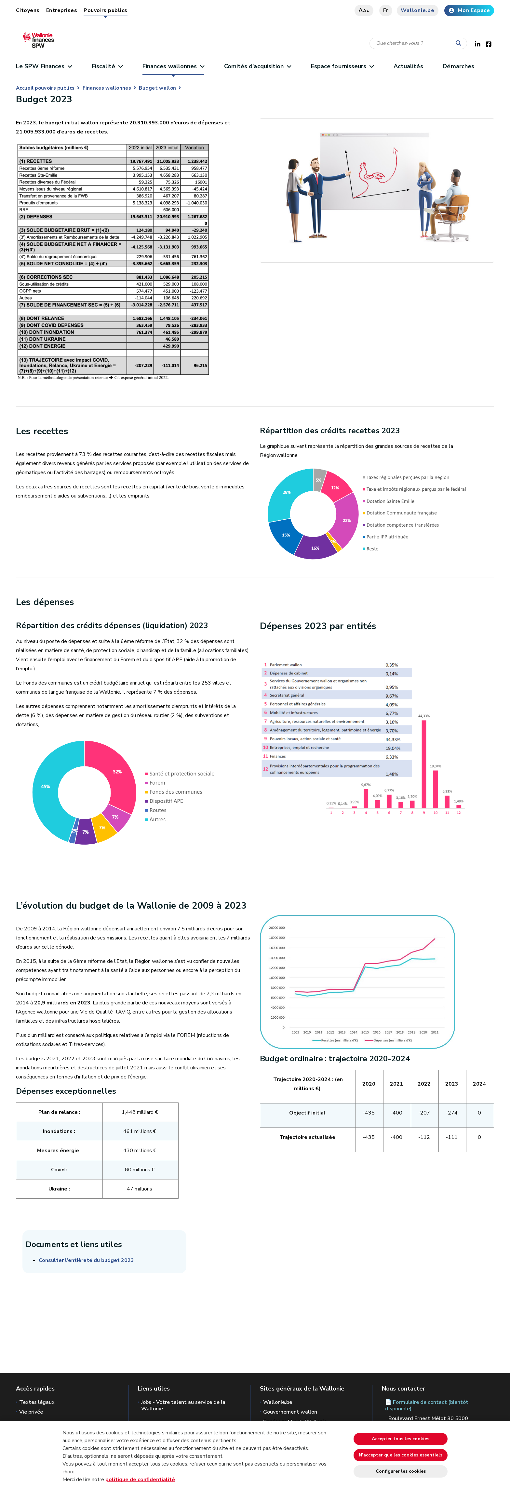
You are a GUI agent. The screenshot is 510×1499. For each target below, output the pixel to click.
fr (386, 10)
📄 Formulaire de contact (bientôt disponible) (426, 1405)
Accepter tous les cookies (400, 1439)
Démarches (458, 66)
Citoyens (28, 10)
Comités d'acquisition (257, 66)
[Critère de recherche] (418, 43)
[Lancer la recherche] (460, 43)
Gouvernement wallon (290, 1412)
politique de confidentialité (140, 1479)
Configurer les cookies (401, 1471)
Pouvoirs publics (106, 10)
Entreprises (61, 10)
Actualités (408, 66)
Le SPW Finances (44, 66)
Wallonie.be (418, 10)
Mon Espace (469, 10)
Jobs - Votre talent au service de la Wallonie (183, 1405)
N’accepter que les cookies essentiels (400, 1455)
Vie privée (31, 1412)
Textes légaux (37, 1402)
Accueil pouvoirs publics (45, 88)
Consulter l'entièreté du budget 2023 (86, 1260)
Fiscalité (107, 66)
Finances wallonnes (173, 66)
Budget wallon (157, 88)
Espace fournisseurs (342, 66)
